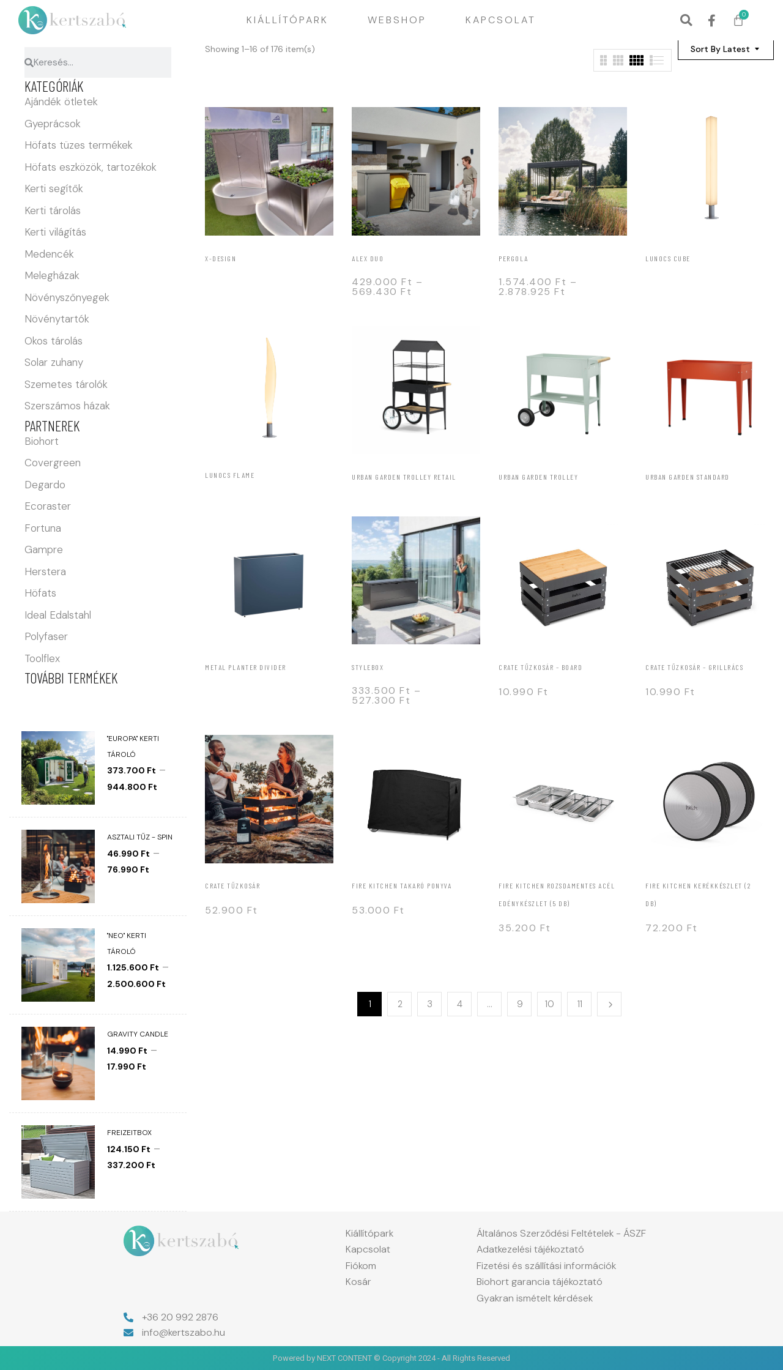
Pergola (514, 258)
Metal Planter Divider (245, 667)
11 (579, 1004)
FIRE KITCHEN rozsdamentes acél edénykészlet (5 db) (557, 894)
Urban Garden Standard (687, 476)
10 (549, 1004)
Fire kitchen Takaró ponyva (401, 885)
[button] (686, 20)
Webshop (397, 19)
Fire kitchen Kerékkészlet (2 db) (698, 894)
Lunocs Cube (668, 258)
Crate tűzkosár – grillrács (694, 667)
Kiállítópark (287, 19)
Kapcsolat (501, 19)
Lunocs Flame (229, 475)
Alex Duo (368, 258)
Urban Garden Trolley (538, 476)
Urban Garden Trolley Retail (404, 476)
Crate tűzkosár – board (540, 667)
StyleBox (368, 667)
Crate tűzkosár (232, 885)
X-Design (220, 258)
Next (609, 1004)
